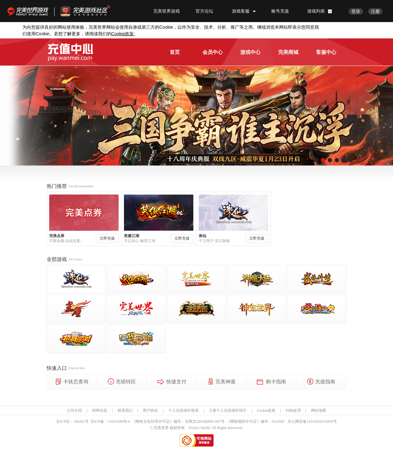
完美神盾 (221, 382)
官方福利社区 (90, 11)
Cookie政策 (266, 410)
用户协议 (150, 410)
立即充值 (107, 238)
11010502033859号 (322, 421)
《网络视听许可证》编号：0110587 (255, 421)
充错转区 (122, 382)
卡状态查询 (72, 382)
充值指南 (321, 382)
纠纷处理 (293, 410)
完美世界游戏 (29, 11)
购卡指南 (271, 382)
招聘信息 (99, 410)
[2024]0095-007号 (210, 421)
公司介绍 (74, 410)
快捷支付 (171, 382)
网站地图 (318, 410)
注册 (375, 11)
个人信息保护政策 (183, 410)
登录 (355, 11)
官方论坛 (204, 11)
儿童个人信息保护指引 (228, 410)
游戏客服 (240, 11)
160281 (79, 421)
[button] (316, 160)
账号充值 (280, 11)
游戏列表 (316, 11)
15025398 (115, 421)
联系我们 (125, 410)
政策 (122, 34)
